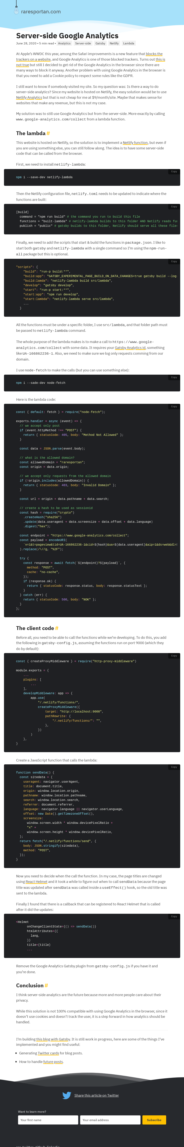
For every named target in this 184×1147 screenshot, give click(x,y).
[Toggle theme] (16, 9)
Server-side (83, 43)
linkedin (53, 1141)
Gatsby (100, 43)
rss (18, 1141)
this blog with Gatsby (53, 1033)
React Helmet (36, 876)
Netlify (114, 43)
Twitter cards (48, 1046)
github (40, 1141)
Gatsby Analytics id (130, 344)
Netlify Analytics (29, 97)
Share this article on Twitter (96, 1089)
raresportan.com (41, 11)
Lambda (128, 43)
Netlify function (135, 142)
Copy (174, 170)
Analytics (64, 43)
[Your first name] (48, 1113)
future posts (53, 1055)
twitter (27, 1141)
